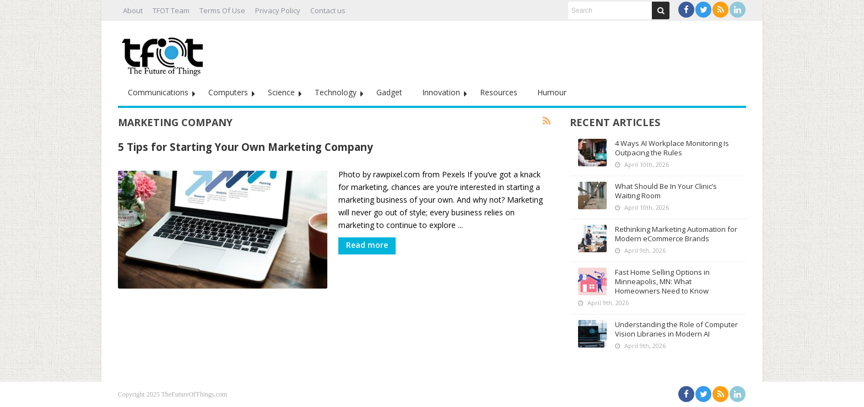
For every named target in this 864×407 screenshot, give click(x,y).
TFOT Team (171, 10)
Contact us (327, 10)
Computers (228, 92)
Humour (551, 92)
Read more (367, 245)
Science (281, 92)
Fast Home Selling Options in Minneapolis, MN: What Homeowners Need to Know (662, 281)
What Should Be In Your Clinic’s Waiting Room (666, 190)
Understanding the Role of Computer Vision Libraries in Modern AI (676, 329)
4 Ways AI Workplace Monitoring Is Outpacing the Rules (672, 148)
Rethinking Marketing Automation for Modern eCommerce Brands (676, 233)
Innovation (441, 92)
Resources (498, 92)
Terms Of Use (222, 10)
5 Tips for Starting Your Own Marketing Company (245, 147)
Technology (336, 92)
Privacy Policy (277, 10)
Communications (158, 92)
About (133, 10)
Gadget (389, 92)
